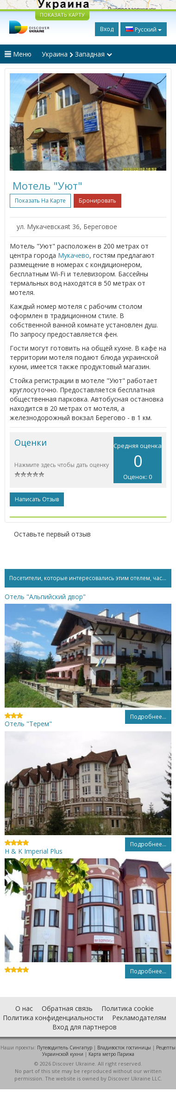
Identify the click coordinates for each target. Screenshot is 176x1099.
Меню (18, 54)
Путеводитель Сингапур (64, 1047)
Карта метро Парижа (111, 1054)
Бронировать (97, 200)
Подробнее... (148, 717)
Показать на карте (40, 200)
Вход (106, 29)
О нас (24, 1008)
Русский (144, 29)
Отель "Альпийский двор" (45, 596)
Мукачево (73, 255)
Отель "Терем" (28, 723)
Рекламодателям (139, 1017)
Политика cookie (127, 1008)
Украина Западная (77, 54)
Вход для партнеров (84, 1026)
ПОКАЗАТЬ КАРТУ (62, 14)
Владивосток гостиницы (124, 1047)
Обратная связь (67, 1008)
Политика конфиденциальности (53, 1017)
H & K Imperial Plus (34, 851)
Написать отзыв (37, 499)
